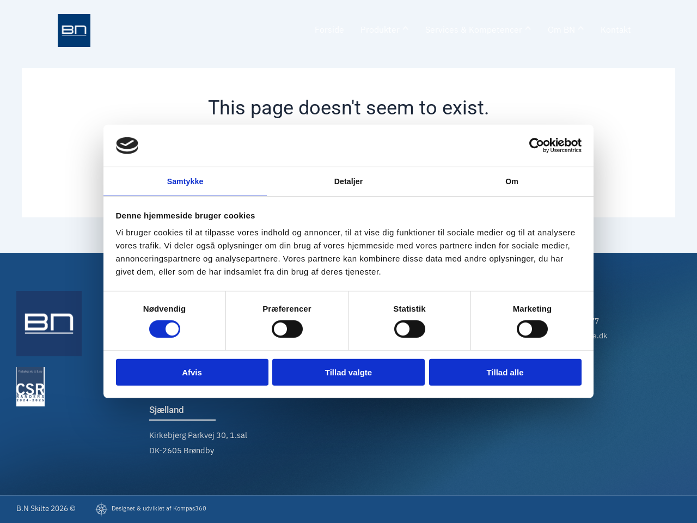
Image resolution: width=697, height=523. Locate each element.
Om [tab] (511, 180)
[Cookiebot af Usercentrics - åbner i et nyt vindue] (534, 144)
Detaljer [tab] (348, 180)
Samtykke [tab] (185, 180)
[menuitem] (384, 31)
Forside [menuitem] (329, 30)
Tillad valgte (348, 373)
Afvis (192, 373)
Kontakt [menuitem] (616, 30)
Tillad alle (504, 373)
